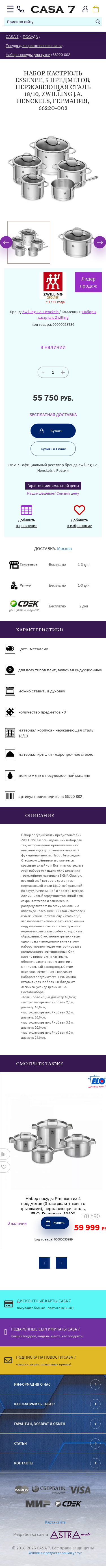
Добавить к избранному (79, 519)
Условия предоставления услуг (55, 1553)
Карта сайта (55, 1522)
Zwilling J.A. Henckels (40, 311)
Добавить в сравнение (26, 519)
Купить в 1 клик (53, 449)
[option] (28, 242)
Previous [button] (6, 242)
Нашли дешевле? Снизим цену (53, 493)
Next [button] (100, 242)
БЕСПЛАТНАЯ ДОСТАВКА (53, 414)
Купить (56, 430)
